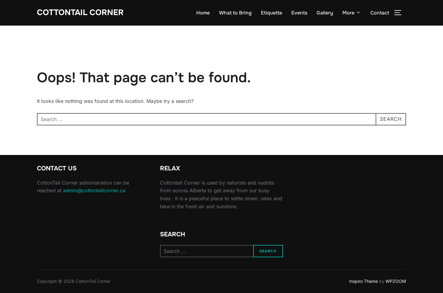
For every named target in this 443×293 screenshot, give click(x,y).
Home (203, 13)
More (351, 13)
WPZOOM (395, 281)
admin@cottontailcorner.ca (94, 190)
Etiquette (271, 13)
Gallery (325, 13)
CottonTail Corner (80, 12)
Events (299, 13)
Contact (379, 13)
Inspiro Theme (363, 281)
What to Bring (235, 13)
